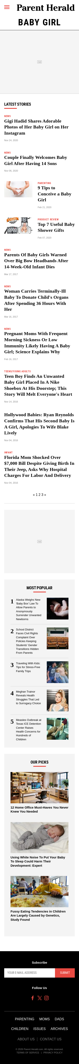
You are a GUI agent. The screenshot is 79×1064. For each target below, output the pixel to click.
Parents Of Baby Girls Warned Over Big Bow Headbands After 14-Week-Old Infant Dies (36, 260)
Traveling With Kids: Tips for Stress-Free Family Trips (28, 667)
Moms (44, 1019)
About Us (26, 1039)
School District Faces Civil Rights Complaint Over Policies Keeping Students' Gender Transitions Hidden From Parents (27, 641)
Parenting (24, 1019)
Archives (59, 1029)
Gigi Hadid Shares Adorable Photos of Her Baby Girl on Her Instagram (36, 127)
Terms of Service (27, 1052)
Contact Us (51, 1039)
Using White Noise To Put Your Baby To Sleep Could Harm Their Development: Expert (38, 861)
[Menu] (6, 7)
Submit (65, 973)
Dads (59, 1019)
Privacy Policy (53, 1052)
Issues (39, 1029)
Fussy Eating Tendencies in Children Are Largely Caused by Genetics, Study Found (38, 915)
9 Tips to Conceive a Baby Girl (54, 193)
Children (19, 1029)
